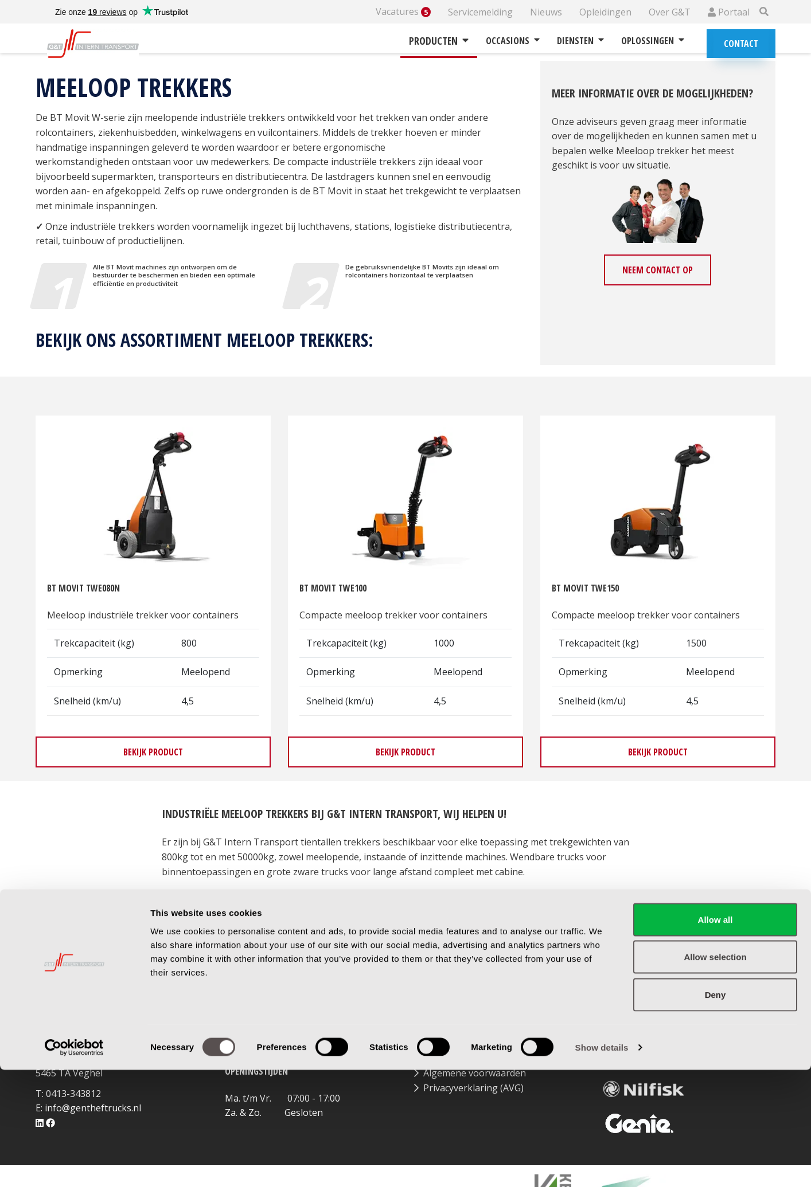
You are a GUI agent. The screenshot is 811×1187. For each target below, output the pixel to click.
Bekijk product (153, 752)
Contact (741, 43)
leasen (507, 901)
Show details (602, 1164)
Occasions (513, 40)
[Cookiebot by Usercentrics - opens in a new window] (74, 1164)
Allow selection (715, 1074)
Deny (715, 1112)
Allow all (715, 1036)
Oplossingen (652, 40)
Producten (439, 41)
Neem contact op (657, 270)
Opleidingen (605, 12)
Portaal (729, 12)
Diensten (580, 40)
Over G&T (670, 12)
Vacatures (403, 12)
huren (465, 901)
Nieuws (546, 12)
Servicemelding (480, 12)
